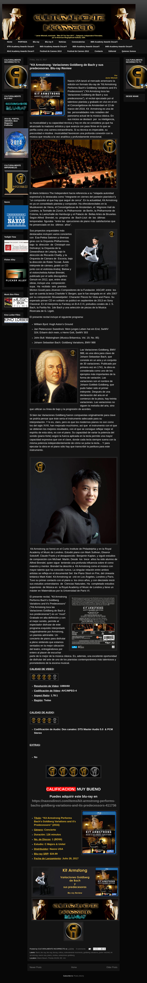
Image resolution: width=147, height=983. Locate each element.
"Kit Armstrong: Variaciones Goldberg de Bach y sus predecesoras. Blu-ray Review (66, 66)
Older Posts (112, 967)
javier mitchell (104, 952)
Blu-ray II (49, 42)
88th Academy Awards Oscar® (104, 42)
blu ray (43, 952)
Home (9, 42)
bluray (55, 952)
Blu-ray (36, 42)
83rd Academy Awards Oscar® (20, 51)
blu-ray (49, 952)
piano (49, 955)
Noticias (62, 42)
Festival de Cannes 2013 (51, 51)
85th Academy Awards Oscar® (86, 46)
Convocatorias (78, 42)
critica (60, 952)
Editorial (112, 51)
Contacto (99, 51)
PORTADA (22, 42)
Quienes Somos (129, 51)
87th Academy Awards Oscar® (20, 46)
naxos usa (42, 955)
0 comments (81, 949)
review (55, 955)
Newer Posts (35, 967)
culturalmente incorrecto (73, 952)
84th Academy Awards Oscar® (118, 46)
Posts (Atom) (79, 976)
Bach (38, 952)
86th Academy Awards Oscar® (53, 46)
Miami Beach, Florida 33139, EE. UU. (51, 958)
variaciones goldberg (66, 955)
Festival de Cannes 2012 (78, 51)
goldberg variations (91, 952)
